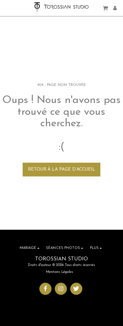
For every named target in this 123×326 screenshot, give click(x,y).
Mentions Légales (59, 272)
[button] (7, 7)
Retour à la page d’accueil (61, 169)
